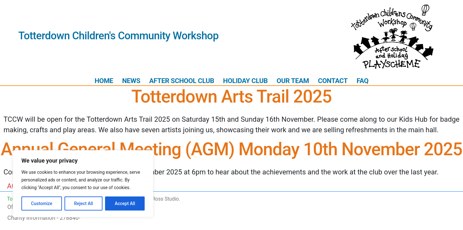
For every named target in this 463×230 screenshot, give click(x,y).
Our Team (293, 81)
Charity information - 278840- (43, 218)
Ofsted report (24, 207)
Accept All (125, 203)
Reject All (83, 203)
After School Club (181, 81)
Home (104, 81)
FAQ (362, 81)
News (131, 81)
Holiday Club (245, 81)
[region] (83, 183)
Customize (41, 203)
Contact (333, 81)
